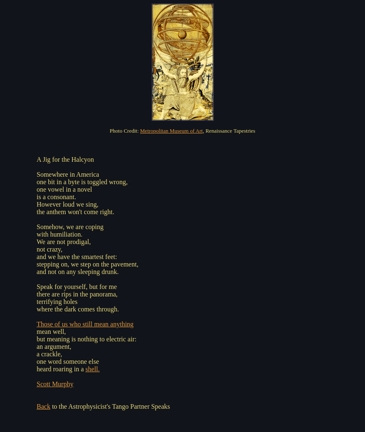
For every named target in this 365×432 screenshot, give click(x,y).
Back (43, 406)
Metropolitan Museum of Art (171, 131)
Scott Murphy (55, 384)
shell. (92, 369)
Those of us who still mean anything (85, 324)
